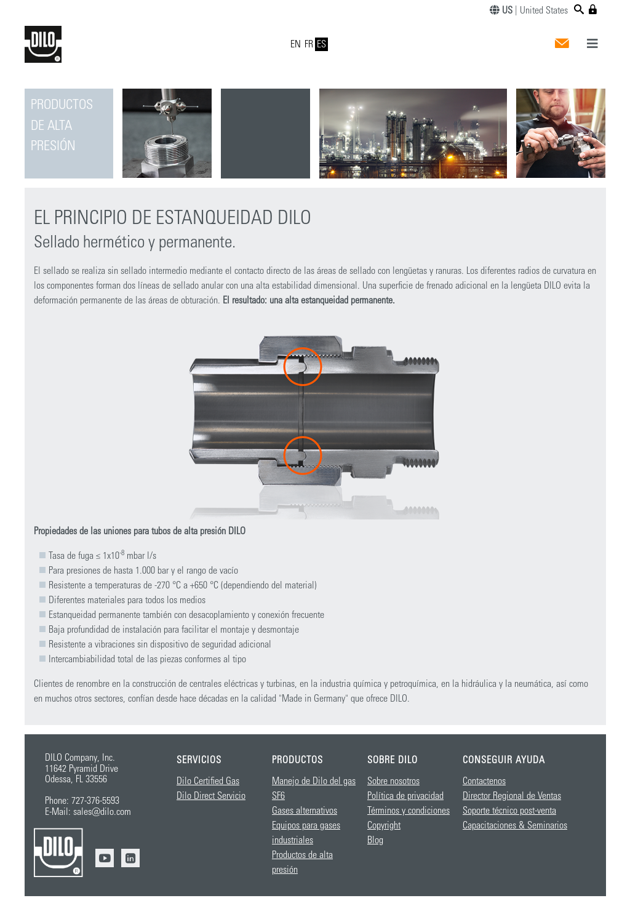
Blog (375, 840)
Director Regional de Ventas (512, 796)
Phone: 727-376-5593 (82, 801)
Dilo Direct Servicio (211, 796)
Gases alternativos (304, 811)
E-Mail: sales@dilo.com (88, 812)
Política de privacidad (405, 796)
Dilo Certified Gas (208, 781)
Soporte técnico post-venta (509, 811)
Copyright (384, 825)
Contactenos (484, 781)
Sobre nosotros (393, 781)
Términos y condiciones (408, 811)
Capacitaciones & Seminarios (515, 825)
